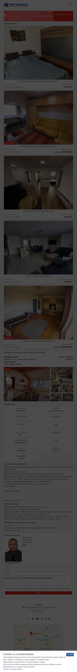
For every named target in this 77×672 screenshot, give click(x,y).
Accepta (70, 654)
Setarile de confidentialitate (12, 669)
